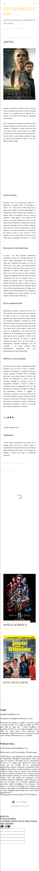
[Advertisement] (19, 546)
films (14, 29)
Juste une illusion (15, 682)
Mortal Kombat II (15, 624)
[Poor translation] (7, 827)
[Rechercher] (34, 3)
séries (21, 29)
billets (6, 29)
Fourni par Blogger (19, 802)
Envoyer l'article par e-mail (18, 463)
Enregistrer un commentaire (18, 628)
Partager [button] (6, 463)
